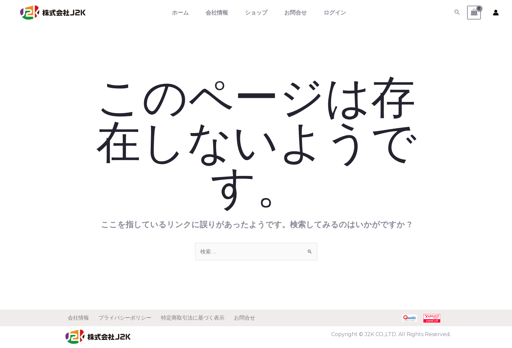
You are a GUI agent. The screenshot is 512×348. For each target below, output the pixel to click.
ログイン (335, 12)
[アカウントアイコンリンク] (496, 13)
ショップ (256, 12)
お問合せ (295, 12)
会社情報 (217, 12)
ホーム (180, 12)
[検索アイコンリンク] (457, 12)
